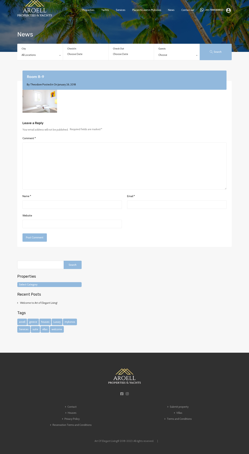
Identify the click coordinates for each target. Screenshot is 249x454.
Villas (179, 413)
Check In (71, 48)
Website (27, 215)
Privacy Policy (72, 419)
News (171, 10)
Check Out (118, 48)
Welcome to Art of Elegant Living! (38, 302)
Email (131, 196)
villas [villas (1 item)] (45, 329)
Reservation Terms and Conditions (72, 425)
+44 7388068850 (214, 9)
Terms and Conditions (179, 419)
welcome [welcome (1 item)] (57, 329)
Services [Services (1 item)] (24, 329)
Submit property (179, 407)
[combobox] (40, 56)
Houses (72, 413)
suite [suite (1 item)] (35, 329)
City (24, 48)
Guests (162, 48)
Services (120, 10)
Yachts (105, 10)
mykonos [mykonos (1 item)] (70, 321)
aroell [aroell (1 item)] (22, 321)
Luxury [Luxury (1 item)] (57, 321)
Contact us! (187, 10)
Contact (72, 407)
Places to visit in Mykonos (146, 10)
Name (26, 196)
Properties (88, 10)
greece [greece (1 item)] (33, 321)
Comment (29, 138)
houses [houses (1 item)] (45, 321)
